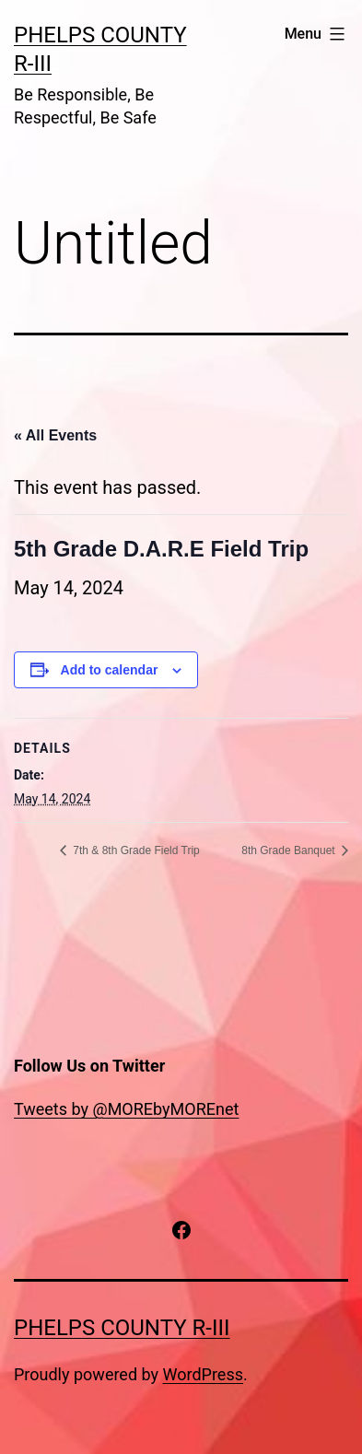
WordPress (203, 1374)
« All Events (55, 435)
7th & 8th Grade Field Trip (135, 850)
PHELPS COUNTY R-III (122, 1328)
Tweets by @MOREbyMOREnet (126, 1109)
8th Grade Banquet (289, 850)
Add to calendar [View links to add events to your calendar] (109, 670)
